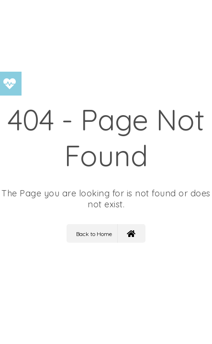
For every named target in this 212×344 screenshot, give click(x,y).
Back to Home (105, 233)
